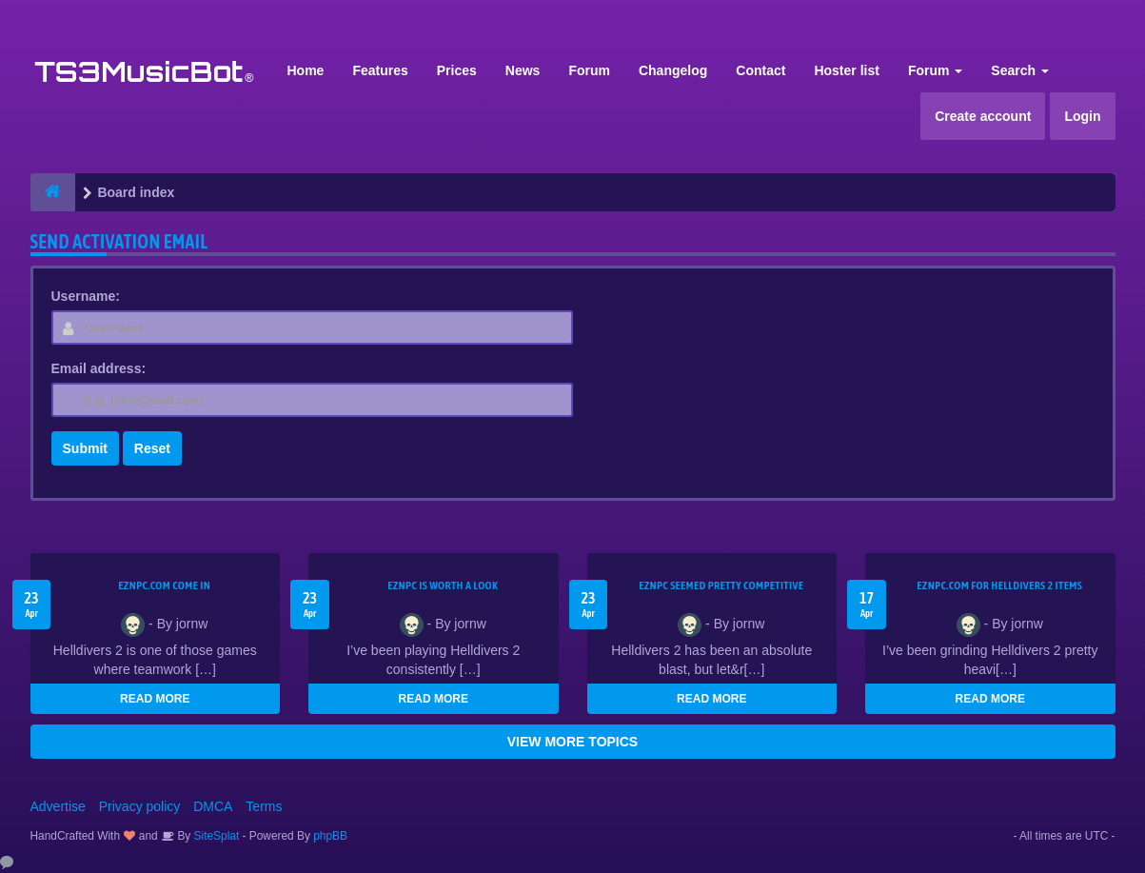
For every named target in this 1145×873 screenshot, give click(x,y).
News (523, 70)
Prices (457, 70)
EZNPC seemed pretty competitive (721, 585)
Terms (264, 806)
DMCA (212, 806)
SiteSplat (214, 836)
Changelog (673, 70)
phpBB (330, 836)
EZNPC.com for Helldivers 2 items (999, 585)
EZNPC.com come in (164, 585)
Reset (152, 448)
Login (1082, 116)
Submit (85, 448)
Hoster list (846, 70)
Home (306, 70)
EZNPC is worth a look (442, 585)
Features (379, 70)
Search (1020, 70)
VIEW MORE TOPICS (572, 741)
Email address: (99, 368)
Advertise (58, 806)
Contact (760, 70)
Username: (85, 296)
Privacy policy (140, 806)
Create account (983, 116)
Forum (589, 70)
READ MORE (154, 698)
